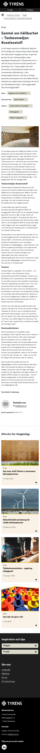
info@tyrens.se (20, 406)
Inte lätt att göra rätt (13, 617)
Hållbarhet (5, 673)
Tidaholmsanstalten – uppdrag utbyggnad (17, 569)
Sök (10, 10)
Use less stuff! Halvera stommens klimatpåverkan (19, 472)
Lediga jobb (6, 670)
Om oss (4, 677)
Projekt (20, 652)
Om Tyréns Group (8, 681)
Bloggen (20, 646)
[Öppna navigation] (30, 10)
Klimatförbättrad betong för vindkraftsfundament (16, 521)
